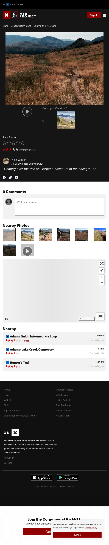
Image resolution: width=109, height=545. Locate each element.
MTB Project (62, 395)
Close (77, 534)
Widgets (8, 400)
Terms (62, 486)
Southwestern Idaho (21, 25)
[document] (77, 530)
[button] (4, 177)
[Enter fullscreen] (101, 263)
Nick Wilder (19, 159)
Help (6, 395)
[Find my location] (101, 270)
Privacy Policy (91, 528)
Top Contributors (12, 410)
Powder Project (63, 410)
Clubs (6, 405)
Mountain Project (64, 389)
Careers (8, 462)
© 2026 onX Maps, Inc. (45, 486)
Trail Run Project (64, 405)
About (7, 389)
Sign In (94, 15)
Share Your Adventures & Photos (20, 415)
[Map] (54, 290)
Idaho (5, 25)
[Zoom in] (101, 277)
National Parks (63, 415)
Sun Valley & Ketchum (45, 25)
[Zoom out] (101, 282)
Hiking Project (63, 400)
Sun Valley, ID (36, 163)
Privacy (71, 486)
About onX (9, 457)
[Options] (100, 316)
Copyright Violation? (54, 108)
